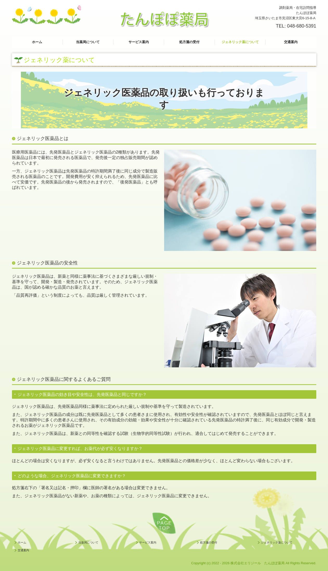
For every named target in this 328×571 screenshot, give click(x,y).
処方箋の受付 (189, 42)
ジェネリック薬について (240, 42)
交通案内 (291, 42)
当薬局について (88, 42)
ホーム (37, 42)
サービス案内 (138, 42)
